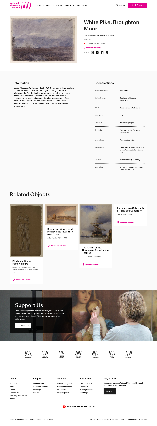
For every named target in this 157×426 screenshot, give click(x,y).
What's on (49, 5)
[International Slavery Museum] (61, 354)
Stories (59, 5)
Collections (69, 5)
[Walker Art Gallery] (95, 354)
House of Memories (64, 387)
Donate (36, 393)
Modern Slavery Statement (107, 420)
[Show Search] (120, 5)
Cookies (123, 420)
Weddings (84, 393)
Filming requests (86, 390)
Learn (78, 5)
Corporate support (40, 387)
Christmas (84, 387)
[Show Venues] (43, 5)
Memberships (38, 383)
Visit (39, 5)
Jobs (12, 387)
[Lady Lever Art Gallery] (128, 354)
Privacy (92, 420)
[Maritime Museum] (78, 354)
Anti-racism (61, 390)
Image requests (63, 393)
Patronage (37, 390)
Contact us (14, 393)
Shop (84, 5)
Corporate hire (86, 383)
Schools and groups (64, 383)
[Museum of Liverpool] (28, 354)
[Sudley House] (112, 354)
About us (13, 383)
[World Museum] (45, 354)
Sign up (109, 391)
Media (12, 390)
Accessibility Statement (137, 420)
